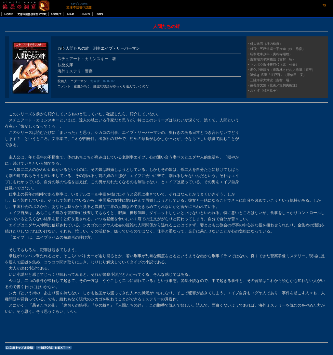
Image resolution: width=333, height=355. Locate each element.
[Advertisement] (287, 151)
